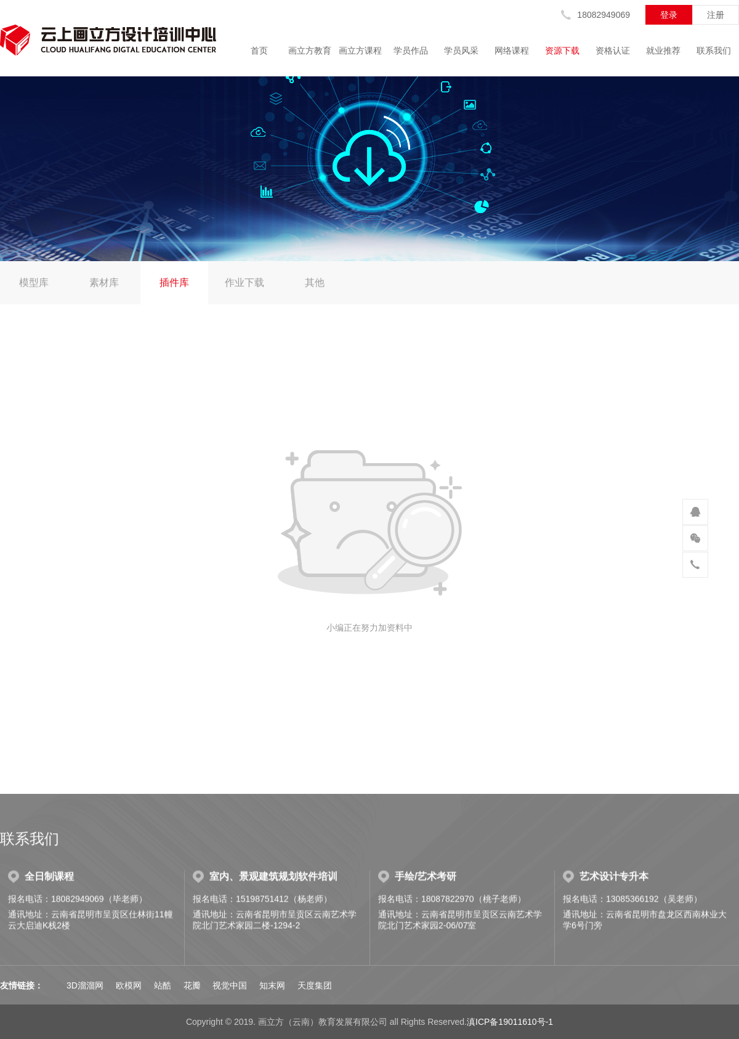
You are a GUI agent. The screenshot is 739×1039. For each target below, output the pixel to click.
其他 (315, 283)
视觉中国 (229, 985)
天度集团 (314, 985)
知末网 (272, 985)
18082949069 (603, 15)
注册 (715, 15)
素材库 (104, 283)
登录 (668, 15)
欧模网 (129, 985)
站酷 (162, 985)
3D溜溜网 (85, 985)
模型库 (34, 283)
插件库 (174, 283)
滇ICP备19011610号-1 (510, 1022)
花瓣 (192, 985)
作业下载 (244, 283)
